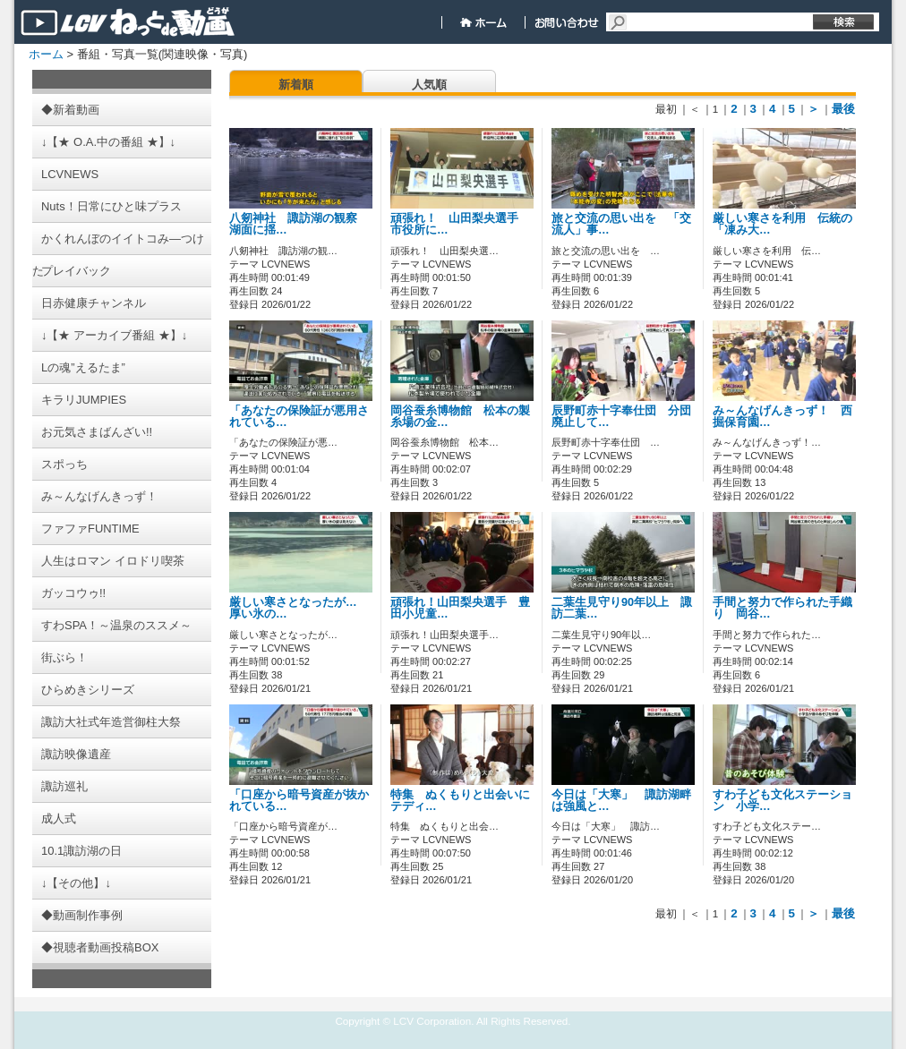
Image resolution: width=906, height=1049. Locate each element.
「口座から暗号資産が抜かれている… (299, 801)
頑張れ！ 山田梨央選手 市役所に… (460, 224)
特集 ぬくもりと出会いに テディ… (466, 801)
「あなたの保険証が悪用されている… (299, 417)
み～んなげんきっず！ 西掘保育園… (782, 417)
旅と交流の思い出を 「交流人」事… (621, 224)
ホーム (46, 54)
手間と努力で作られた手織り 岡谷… (782, 608)
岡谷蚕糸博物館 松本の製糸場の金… (460, 417)
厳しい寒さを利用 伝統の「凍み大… (782, 224)
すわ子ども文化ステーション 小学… (782, 801)
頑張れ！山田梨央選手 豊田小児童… (460, 608)
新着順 (295, 84)
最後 (843, 108)
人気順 (429, 84)
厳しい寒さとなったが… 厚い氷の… (299, 608)
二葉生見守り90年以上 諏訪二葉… (621, 608)
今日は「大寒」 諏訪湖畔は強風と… (621, 801)
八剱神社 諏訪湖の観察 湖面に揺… (299, 224)
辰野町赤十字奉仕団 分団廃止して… (621, 417)
